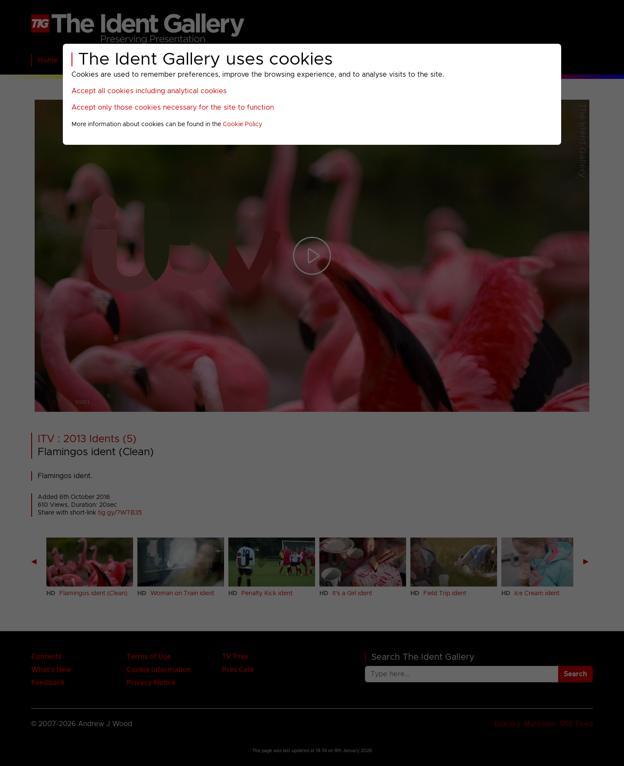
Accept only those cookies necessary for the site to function (173, 107)
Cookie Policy (242, 124)
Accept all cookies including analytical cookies (149, 91)
